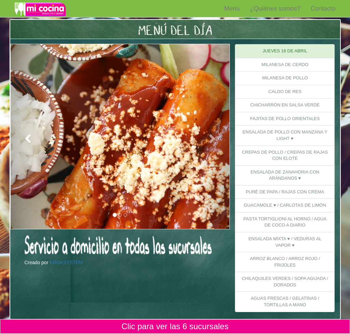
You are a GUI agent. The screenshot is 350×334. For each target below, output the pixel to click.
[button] (27, 136)
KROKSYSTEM (66, 262)
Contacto (323, 8)
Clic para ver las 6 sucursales (175, 326)
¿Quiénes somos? (275, 8)
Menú (232, 8)
